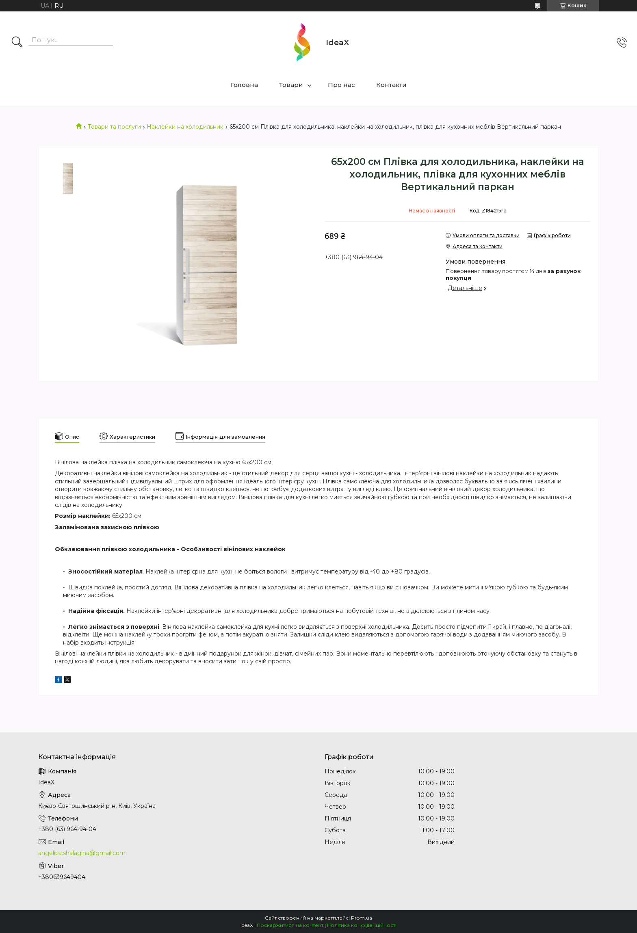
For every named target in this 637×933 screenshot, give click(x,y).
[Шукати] (17, 42)
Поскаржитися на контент (290, 925)
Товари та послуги (114, 126)
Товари (291, 85)
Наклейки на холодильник (185, 126)
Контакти (391, 85)
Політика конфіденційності (361, 925)
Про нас (341, 85)
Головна (244, 85)
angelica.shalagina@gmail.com (82, 853)
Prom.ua (361, 918)
